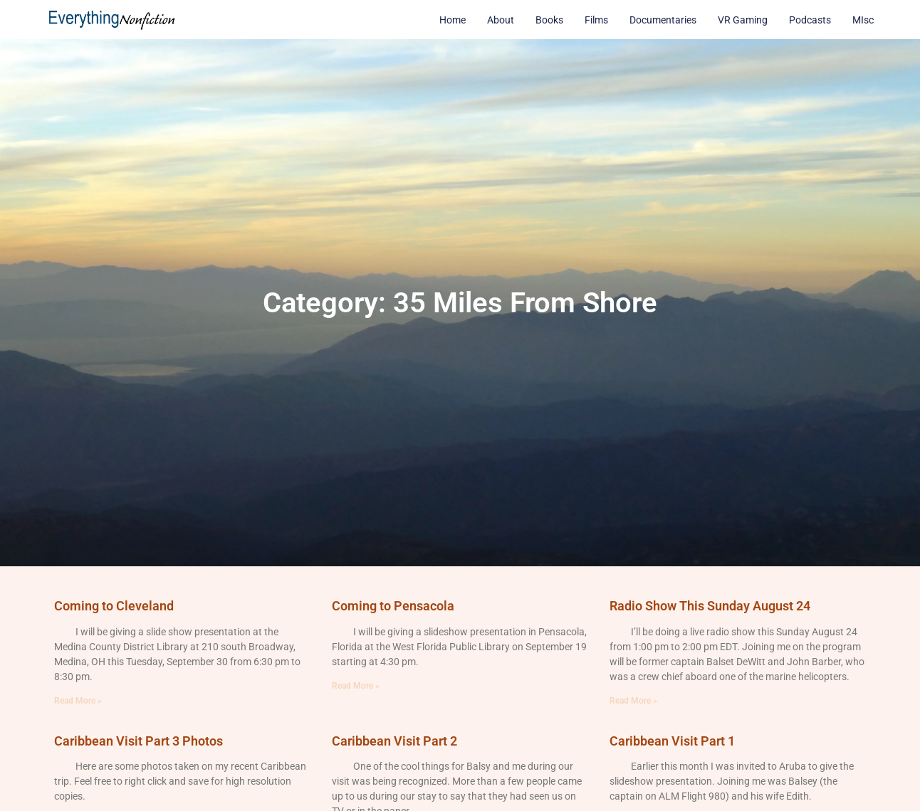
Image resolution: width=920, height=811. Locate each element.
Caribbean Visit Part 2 (394, 740)
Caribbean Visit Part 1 (672, 740)
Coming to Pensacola (393, 605)
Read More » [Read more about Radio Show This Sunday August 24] (633, 701)
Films (596, 20)
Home (452, 20)
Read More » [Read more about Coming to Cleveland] (78, 701)
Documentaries (662, 20)
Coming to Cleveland (114, 605)
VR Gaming (743, 20)
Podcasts (810, 20)
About (500, 20)
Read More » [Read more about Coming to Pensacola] (356, 686)
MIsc (863, 20)
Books (549, 20)
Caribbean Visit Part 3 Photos (138, 740)
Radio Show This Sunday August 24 (710, 605)
